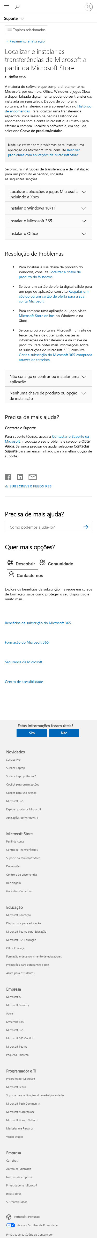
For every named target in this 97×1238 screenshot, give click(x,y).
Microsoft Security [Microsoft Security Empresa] (17, 1005)
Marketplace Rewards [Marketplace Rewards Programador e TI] (20, 1128)
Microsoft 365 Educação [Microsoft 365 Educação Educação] (21, 940)
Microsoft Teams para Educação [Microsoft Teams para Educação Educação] (26, 931)
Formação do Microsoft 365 (27, 642)
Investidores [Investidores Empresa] (13, 1194)
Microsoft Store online (36, 315)
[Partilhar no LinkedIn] (18, 476)
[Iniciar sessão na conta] (89, 7)
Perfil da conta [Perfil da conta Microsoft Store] (15, 841)
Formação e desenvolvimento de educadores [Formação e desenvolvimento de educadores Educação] (34, 956)
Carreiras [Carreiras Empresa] (12, 1160)
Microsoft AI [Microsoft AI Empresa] (13, 997)
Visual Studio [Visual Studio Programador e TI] (14, 1137)
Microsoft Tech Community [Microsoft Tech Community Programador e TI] (23, 1103)
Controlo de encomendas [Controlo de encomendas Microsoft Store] (22, 874)
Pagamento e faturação (25, 41)
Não (64, 732)
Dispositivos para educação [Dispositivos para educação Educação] (23, 923)
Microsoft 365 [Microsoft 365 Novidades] (15, 801)
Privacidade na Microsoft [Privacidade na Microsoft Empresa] (21, 1185)
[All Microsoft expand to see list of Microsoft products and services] (6, 7)
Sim (32, 732)
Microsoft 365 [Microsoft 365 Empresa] (15, 1030)
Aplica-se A (17, 76)
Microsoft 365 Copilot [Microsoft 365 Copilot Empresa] (19, 1038)
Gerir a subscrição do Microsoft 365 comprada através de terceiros (55, 357)
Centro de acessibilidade (24, 681)
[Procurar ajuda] (18, 7)
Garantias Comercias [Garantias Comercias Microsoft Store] (19, 891)
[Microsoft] (48, 4)
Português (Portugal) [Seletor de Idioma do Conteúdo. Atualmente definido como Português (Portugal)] (27, 1217)
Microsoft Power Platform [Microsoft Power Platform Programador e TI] (22, 1120)
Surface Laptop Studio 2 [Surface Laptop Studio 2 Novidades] (21, 776)
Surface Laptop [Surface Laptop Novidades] (15, 768)
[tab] (22, 564)
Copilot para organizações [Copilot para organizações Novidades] (22, 784)
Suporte (11, 18)
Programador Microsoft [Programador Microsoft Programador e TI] (20, 1079)
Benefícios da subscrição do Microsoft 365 (38, 622)
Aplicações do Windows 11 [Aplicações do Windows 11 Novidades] (23, 817)
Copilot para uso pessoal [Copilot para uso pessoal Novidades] (21, 793)
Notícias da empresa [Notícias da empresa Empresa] (19, 1177)
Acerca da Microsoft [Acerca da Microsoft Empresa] (18, 1169)
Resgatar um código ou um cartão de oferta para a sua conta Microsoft (53, 296)
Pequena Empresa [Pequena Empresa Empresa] (17, 1055)
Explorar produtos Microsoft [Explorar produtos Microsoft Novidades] (23, 809)
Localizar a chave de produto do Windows (50, 274)
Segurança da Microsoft (23, 661)
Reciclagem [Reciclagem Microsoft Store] (13, 883)
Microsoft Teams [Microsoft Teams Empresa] (16, 1046)
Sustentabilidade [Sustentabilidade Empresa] (16, 1202)
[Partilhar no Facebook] (8, 476)
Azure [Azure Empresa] (9, 1013)
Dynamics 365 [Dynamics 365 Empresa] (15, 1022)
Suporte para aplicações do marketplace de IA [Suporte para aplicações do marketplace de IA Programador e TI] (35, 1095)
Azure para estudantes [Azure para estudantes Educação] (20, 973)
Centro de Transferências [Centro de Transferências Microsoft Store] (22, 850)
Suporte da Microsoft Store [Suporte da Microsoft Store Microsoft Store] (23, 858)
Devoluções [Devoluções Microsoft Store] (13, 866)
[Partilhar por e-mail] (30, 476)
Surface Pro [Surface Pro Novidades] (13, 759)
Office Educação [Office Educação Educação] (16, 948)
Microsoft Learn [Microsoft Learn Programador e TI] (16, 1087)
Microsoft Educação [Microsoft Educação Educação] (18, 915)
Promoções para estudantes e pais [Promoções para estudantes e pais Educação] (27, 965)
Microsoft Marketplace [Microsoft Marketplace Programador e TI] (20, 1112)
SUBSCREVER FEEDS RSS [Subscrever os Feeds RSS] (31, 486)
